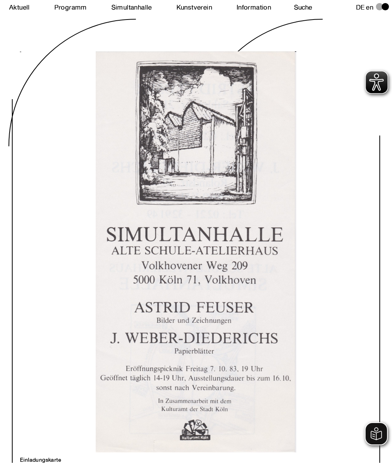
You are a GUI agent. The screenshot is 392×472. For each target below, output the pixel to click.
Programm (70, 7)
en (369, 7)
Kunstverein (194, 7)
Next (108, 243)
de (360, 7)
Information (254, 7)
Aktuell (19, 7)
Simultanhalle (131, 7)
